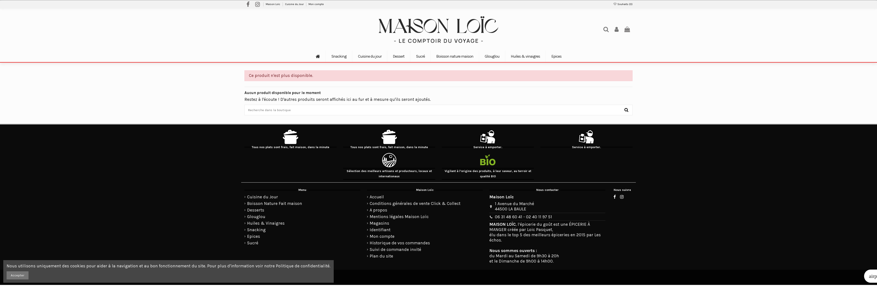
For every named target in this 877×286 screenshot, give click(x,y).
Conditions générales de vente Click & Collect (415, 203)
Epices (253, 236)
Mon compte (316, 4)
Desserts (255, 210)
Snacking (256, 229)
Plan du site (381, 256)
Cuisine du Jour (294, 4)
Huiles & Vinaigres (266, 223)
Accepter (17, 275)
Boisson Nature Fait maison (274, 203)
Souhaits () (623, 4)
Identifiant (380, 229)
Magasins (379, 223)
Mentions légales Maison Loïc (399, 216)
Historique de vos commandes (400, 242)
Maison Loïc (273, 4)
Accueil (377, 196)
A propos (378, 210)
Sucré (252, 242)
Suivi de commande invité (395, 249)
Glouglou (256, 216)
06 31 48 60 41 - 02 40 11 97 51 (523, 216)
